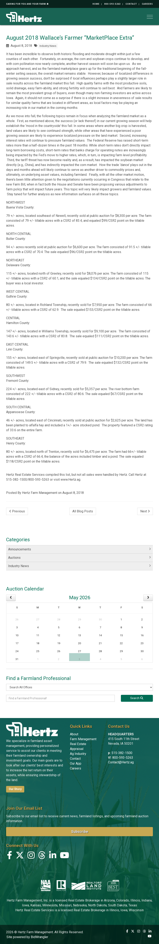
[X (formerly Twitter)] (20, 856)
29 (79, 619)
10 (16, 635)
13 (79, 635)
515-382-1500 (122, 753)
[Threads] (41, 856)
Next (145, 511)
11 (37, 635)
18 (37, 643)
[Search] (137, 698)
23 (142, 643)
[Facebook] (9, 856)
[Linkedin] (52, 856)
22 (121, 643)
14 (100, 635)
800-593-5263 (112, 4)
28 (58, 619)
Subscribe (79, 831)
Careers (147, 4)
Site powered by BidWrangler (27, 937)
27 (37, 619)
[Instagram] (31, 856)
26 (16, 619)
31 (16, 659)
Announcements (19, 549)
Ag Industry (78, 754)
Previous (17, 511)
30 (100, 619)
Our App (75, 763)
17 (16, 643)
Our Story (15, 789)
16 (142, 635)
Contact (131, 4)
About (74, 734)
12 (58, 635)
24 (16, 651)
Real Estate (78, 744)
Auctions (14, 558)
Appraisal (76, 749)
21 (100, 643)
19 (58, 643)
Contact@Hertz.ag (121, 762)
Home (96, 4)
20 (79, 643)
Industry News (48, 45)
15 (121, 635)
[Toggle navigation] (150, 16)
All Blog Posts (82, 511)
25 (37, 651)
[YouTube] (64, 856)
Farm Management (83, 739)
